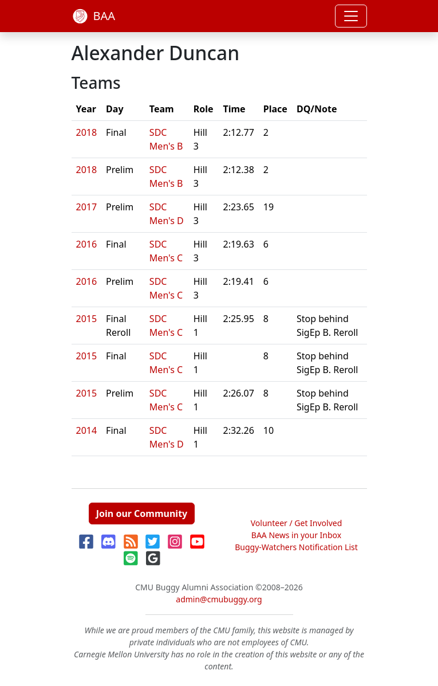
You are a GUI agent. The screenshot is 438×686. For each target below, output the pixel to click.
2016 (86, 244)
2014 (86, 430)
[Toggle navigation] (351, 16)
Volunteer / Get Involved (296, 523)
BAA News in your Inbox (296, 535)
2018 (86, 132)
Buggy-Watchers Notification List (296, 547)
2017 (86, 207)
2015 (86, 318)
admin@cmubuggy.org (219, 599)
